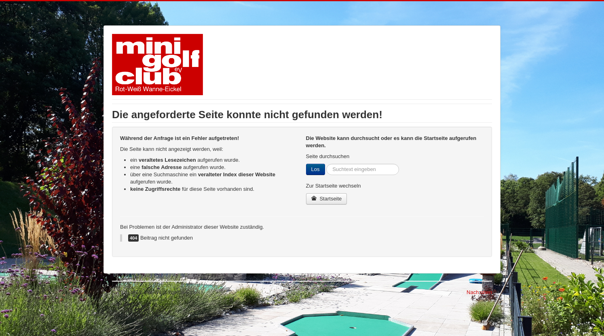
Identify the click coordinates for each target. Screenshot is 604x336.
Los (315, 169)
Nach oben (479, 292)
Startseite (326, 199)
